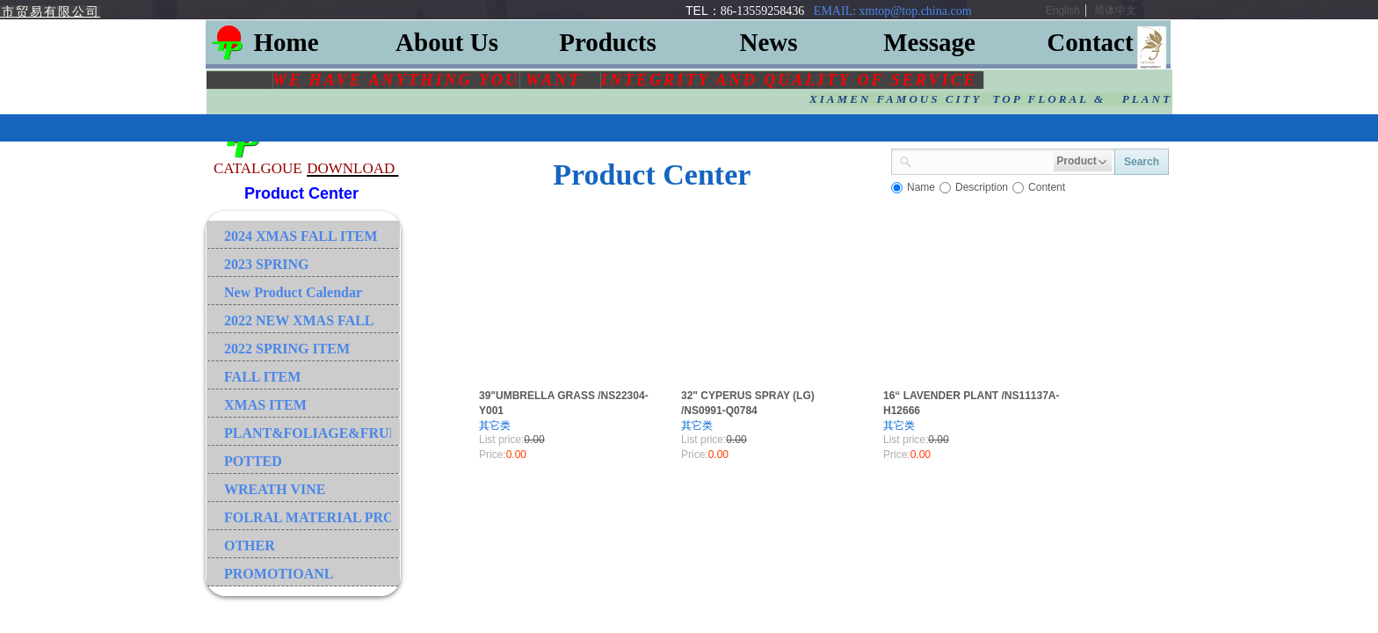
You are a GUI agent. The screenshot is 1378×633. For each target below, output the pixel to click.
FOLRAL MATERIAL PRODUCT (307, 517)
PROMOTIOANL (278, 573)
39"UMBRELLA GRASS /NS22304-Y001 (564, 403)
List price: (501, 439)
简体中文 (1115, 10)
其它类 (495, 425)
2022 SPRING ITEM (287, 348)
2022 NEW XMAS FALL (299, 320)
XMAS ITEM (265, 404)
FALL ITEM (262, 376)
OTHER (249, 545)
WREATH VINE (274, 489)
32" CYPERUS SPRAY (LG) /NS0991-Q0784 (748, 403)
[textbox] (983, 160)
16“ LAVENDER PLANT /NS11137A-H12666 (971, 403)
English (1063, 10)
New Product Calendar (293, 292)
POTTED (253, 461)
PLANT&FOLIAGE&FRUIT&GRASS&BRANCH (307, 433)
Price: (492, 454)
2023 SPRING (266, 264)
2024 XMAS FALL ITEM (300, 236)
